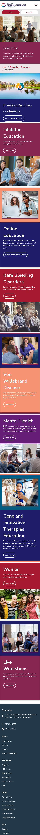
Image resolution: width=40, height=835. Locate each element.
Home (4, 67)
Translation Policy (8, 817)
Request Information (9, 753)
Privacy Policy (7, 797)
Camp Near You (7, 781)
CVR (3, 785)
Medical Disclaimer (9, 801)
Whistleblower (7, 813)
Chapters (5, 765)
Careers (4, 749)
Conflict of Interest (9, 809)
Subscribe (29, 12)
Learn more (9, 150)
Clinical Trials (7, 773)
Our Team (5, 745)
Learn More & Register (13, 118)
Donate (4, 829)
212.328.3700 (10, 724)
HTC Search (6, 769)
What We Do (7, 741)
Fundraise (5, 833)
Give (10, 12)
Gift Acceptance (8, 805)
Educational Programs (20, 67)
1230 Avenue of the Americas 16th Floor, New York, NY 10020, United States (20, 716)
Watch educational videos (15, 255)
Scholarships (6, 777)
